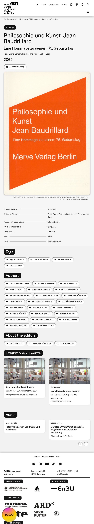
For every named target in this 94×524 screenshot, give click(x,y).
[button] (47, 133)
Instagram (40, 464)
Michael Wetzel (18, 325)
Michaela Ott (40, 307)
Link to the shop (17, 67)
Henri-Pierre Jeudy (20, 295)
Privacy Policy (48, 456)
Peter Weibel (70, 319)
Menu (88, 11)
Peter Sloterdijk (45, 319)
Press (64, 4)
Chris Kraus (16, 301)
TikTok (53, 464)
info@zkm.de (62, 474)
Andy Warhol (17, 260)
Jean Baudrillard (19, 283)
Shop (43, 4)
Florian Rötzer (18, 313)
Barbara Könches (76, 295)
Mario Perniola (65, 307)
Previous (80, 444)
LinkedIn (60, 464)
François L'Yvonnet (42, 301)
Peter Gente (70, 283)
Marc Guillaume (41, 289)
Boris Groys (16, 289)
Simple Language (71, 4)
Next (86, 444)
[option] (24, 378)
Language (82, 4)
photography (41, 260)
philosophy (16, 266)
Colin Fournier (46, 283)
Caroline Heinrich (68, 289)
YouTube (47, 464)
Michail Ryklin (42, 313)
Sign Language (76, 4)
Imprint (37, 456)
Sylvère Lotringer (72, 301)
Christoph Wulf (45, 325)
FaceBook (33, 464)
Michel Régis (17, 307)
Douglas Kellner (49, 295)
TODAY (9, 514)
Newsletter (54, 4)
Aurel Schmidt (68, 313)
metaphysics (64, 260)
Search (88, 4)
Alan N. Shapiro (18, 319)
